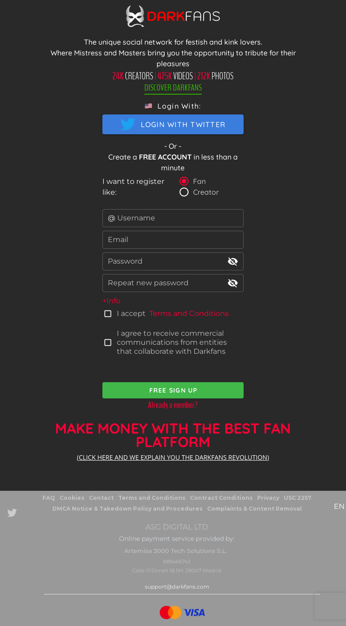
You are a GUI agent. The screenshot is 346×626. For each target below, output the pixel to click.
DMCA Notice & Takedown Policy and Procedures (127, 508)
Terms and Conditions (189, 313)
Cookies (72, 497)
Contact (101, 497)
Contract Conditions (221, 497)
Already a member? (173, 405)
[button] (173, 106)
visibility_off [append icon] (232, 261)
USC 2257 (297, 497)
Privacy (268, 497)
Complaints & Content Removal (254, 508)
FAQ (48, 497)
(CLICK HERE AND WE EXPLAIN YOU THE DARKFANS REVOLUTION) (173, 457)
